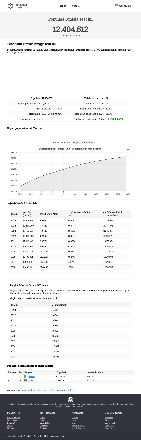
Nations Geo (53, 390)
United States (45, 423)
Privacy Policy (111, 423)
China (42, 417)
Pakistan (43, 428)
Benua (62, 5)
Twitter (108, 420)
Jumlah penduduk (61, 142)
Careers (108, 428)
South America (78, 428)
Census (63, 390)
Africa (75, 417)
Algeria (29, 376)
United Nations (28, 390)
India (42, 420)
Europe (75, 423)
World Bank (41, 390)
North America (78, 425)
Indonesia (44, 425)
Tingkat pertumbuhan (83, 142)
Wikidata (72, 390)
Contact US (110, 425)
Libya (28, 380)
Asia (74, 420)
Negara (76, 5)
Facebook (109, 417)
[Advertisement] (70, 73)
